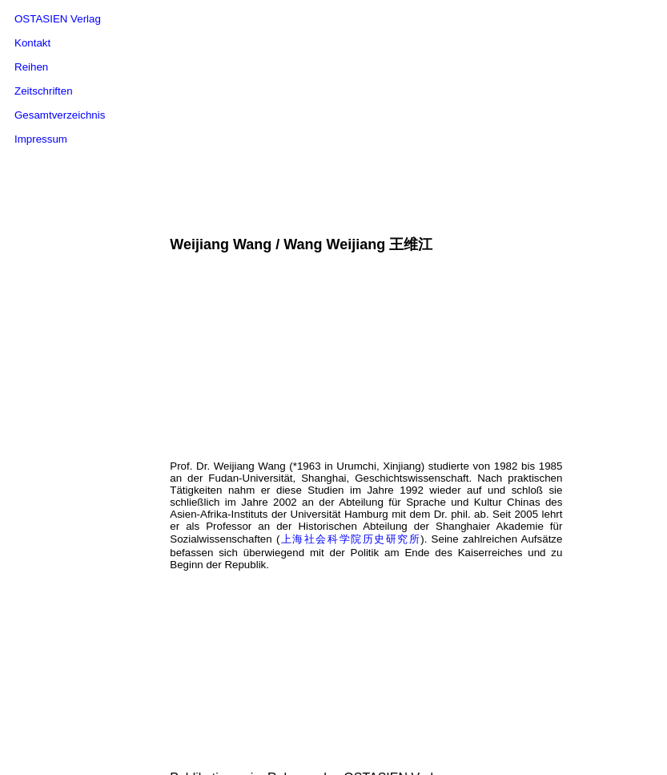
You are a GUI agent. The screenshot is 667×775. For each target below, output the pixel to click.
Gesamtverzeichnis (59, 115)
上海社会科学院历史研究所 (349, 460)
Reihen (31, 67)
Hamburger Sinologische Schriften (343, 740)
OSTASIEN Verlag (57, 19)
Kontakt (32, 43)
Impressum (40, 139)
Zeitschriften (43, 91)
